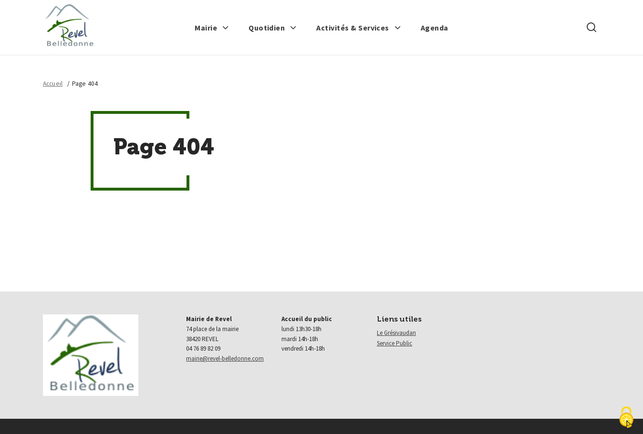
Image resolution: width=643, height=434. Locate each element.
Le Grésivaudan (396, 333)
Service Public (394, 343)
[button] (212, 27)
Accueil (52, 84)
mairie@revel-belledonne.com (225, 358)
